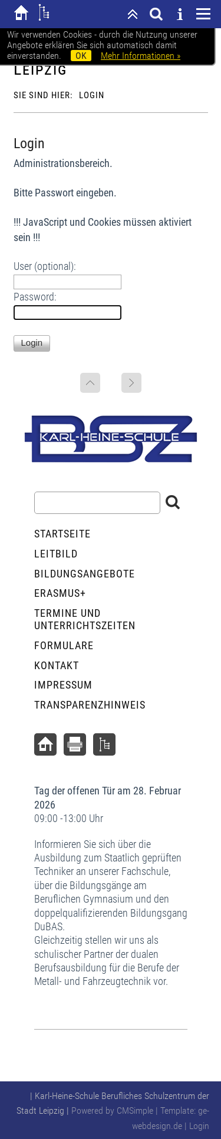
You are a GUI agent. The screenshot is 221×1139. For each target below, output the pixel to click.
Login (199, 1125)
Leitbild (56, 553)
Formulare (64, 645)
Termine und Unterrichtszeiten (85, 619)
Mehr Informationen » (140, 55)
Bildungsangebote (84, 573)
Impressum (63, 685)
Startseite (62, 533)
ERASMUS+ (60, 593)
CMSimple (135, 1110)
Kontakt (56, 665)
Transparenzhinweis (90, 705)
